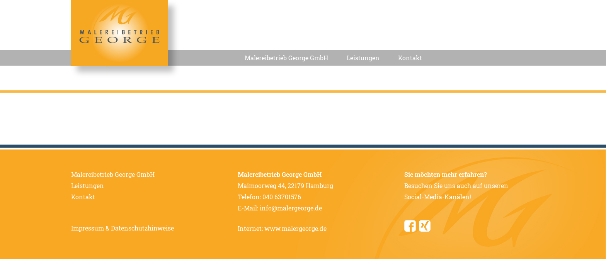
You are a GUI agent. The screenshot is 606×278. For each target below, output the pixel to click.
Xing (425, 226)
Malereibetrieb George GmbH (286, 58)
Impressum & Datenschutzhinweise (122, 228)
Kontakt (410, 58)
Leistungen (363, 58)
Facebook (410, 226)
